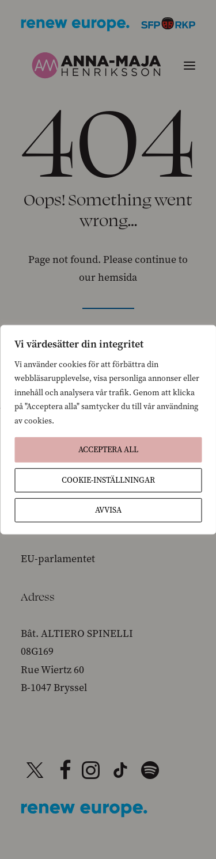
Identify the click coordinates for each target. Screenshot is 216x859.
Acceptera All (108, 449)
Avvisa (108, 510)
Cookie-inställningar (108, 480)
